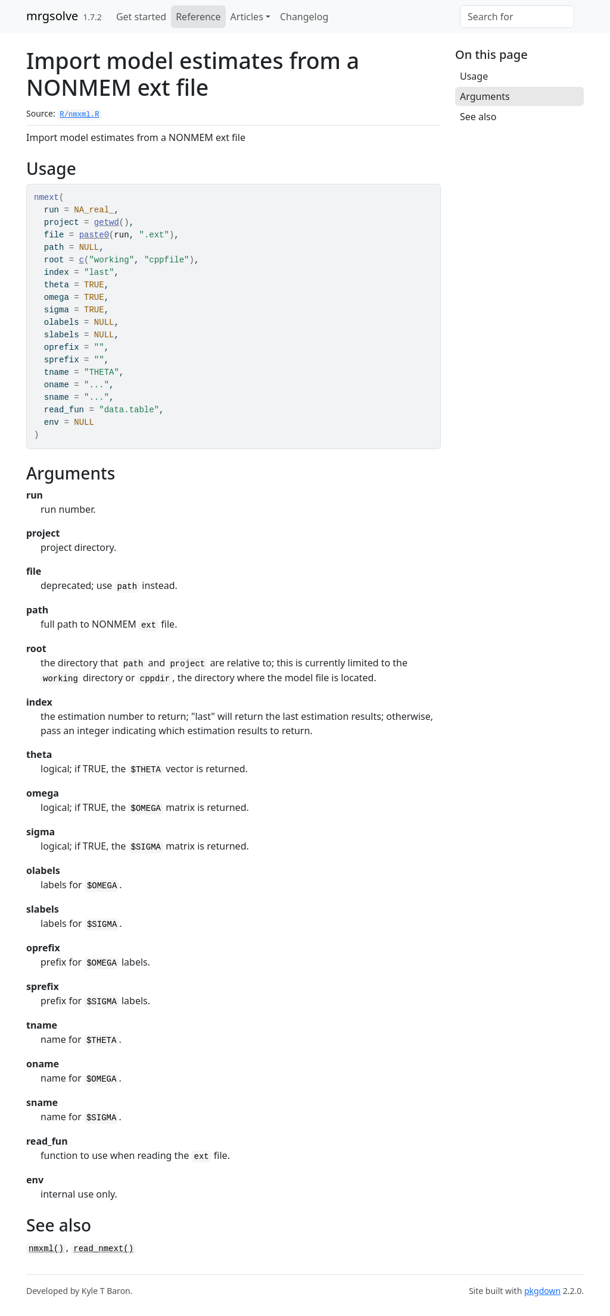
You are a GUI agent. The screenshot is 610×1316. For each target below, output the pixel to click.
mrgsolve (52, 16)
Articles (247, 16)
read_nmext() (103, 1249)
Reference (198, 16)
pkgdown (542, 1290)
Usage (474, 76)
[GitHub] (579, 10)
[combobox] (517, 16)
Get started (141, 16)
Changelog (304, 16)
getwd (106, 222)
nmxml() (46, 1249)
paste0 (94, 235)
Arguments (485, 96)
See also (478, 116)
